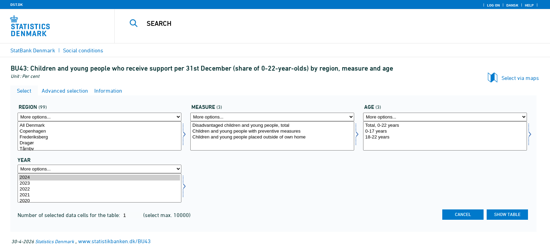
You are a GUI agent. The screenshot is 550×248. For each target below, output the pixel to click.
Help (529, 5)
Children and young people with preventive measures (272, 131)
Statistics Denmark (54, 241)
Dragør (99, 143)
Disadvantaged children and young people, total (272, 125)
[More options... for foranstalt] (272, 117)
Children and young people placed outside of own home (272, 137)
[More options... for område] (99, 117)
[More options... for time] (99, 169)
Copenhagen (99, 131)
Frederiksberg (99, 137)
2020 (99, 201)
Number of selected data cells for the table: (69, 215)
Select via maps (520, 78)
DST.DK (16, 4)
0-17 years (445, 131)
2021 (99, 195)
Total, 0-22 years (445, 125)
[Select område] (99, 136)
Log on (493, 5)
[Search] (316, 23)
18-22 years (445, 137)
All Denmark (99, 125)
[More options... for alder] (445, 117)
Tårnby (99, 149)
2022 (99, 189)
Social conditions (83, 50)
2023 (99, 183)
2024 (99, 177)
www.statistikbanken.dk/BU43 (114, 241)
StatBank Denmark (32, 50)
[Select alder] (445, 136)
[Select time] (99, 188)
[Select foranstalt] (272, 136)
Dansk (512, 5)
